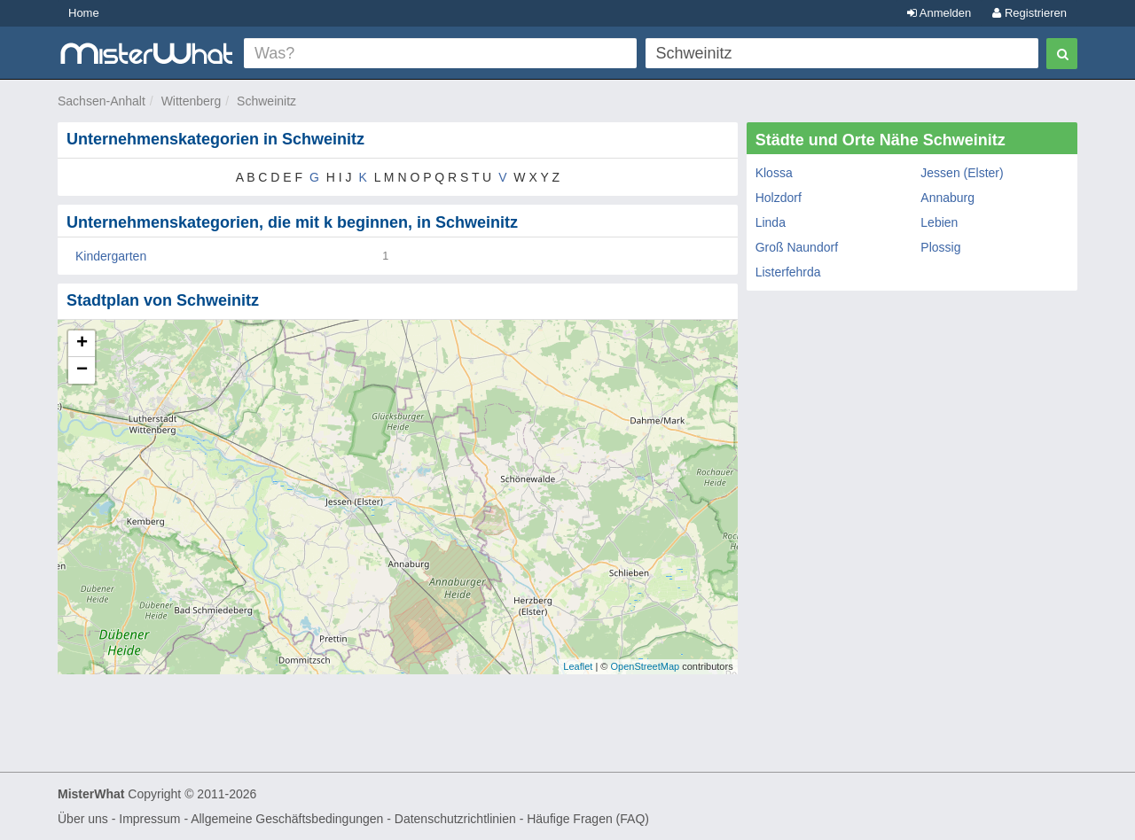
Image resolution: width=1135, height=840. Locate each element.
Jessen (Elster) (961, 173)
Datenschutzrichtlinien (455, 819)
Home (83, 12)
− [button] (82, 370)
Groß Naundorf (796, 247)
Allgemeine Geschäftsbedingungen (287, 819)
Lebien (939, 222)
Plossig (940, 247)
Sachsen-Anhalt (101, 101)
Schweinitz (266, 101)
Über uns (83, 819)
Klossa (774, 173)
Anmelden (939, 12)
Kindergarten (110, 256)
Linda (770, 222)
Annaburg (947, 198)
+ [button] (82, 344)
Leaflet (577, 666)
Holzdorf (778, 198)
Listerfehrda (788, 272)
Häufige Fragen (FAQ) (588, 819)
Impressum (149, 819)
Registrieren (1029, 12)
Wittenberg (191, 101)
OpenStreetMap (644, 666)
